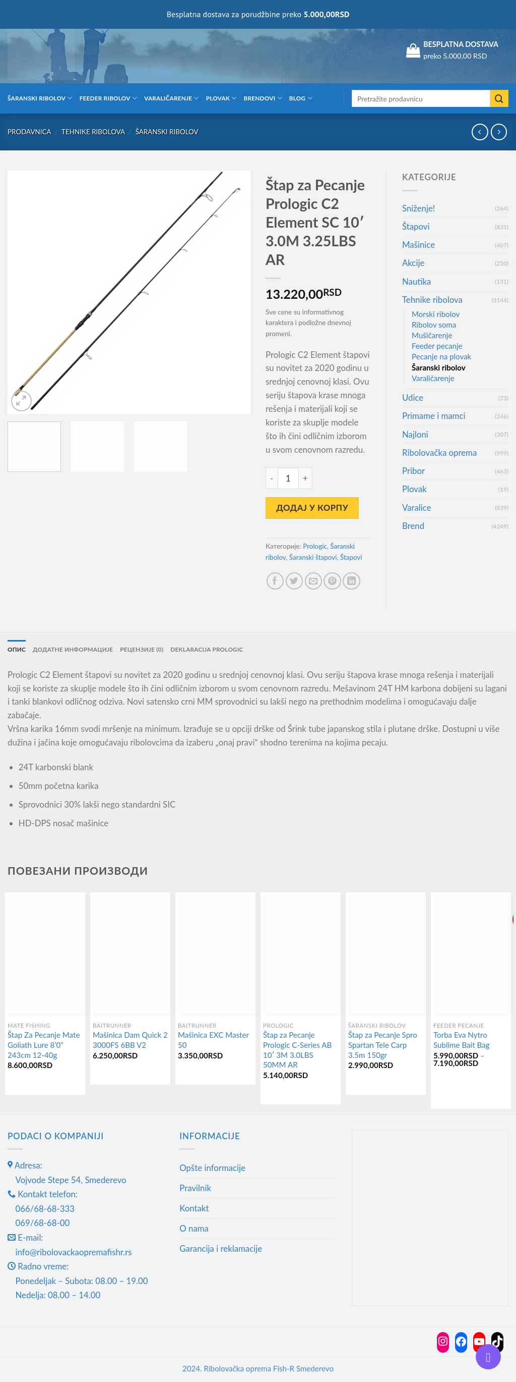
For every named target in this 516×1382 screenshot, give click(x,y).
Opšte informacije (212, 1167)
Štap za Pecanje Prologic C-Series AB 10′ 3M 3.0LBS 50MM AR (297, 1049)
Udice (412, 397)
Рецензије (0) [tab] (141, 649)
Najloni (415, 434)
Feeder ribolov (108, 98)
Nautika (416, 281)
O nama (194, 1228)
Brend (413, 525)
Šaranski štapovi (313, 557)
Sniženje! (418, 208)
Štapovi (351, 557)
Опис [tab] (17, 649)
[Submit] (499, 99)
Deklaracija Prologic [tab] (206, 649)
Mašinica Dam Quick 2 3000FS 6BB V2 (130, 1039)
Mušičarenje (432, 335)
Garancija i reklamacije (220, 1248)
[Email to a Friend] (313, 581)
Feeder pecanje (437, 345)
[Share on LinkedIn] (351, 581)
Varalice (416, 507)
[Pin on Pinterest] (332, 581)
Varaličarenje (171, 98)
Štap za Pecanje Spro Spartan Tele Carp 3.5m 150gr (382, 1044)
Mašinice (418, 244)
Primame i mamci (433, 415)
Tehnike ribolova (93, 132)
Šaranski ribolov (40, 98)
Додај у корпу (312, 507)
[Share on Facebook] (275, 581)
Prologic (315, 546)
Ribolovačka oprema (439, 452)
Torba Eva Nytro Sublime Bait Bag (461, 1039)
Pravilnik (195, 1188)
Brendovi (263, 98)
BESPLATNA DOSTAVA (460, 44)
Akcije (413, 262)
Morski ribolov (436, 313)
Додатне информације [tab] (73, 649)
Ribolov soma (434, 324)
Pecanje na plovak (441, 356)
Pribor (413, 470)
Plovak (221, 98)
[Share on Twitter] (294, 581)
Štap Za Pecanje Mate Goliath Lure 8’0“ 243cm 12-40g (44, 1044)
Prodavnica (29, 132)
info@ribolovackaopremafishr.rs (74, 1252)
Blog (300, 98)
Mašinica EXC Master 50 (213, 1039)
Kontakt (194, 1208)
